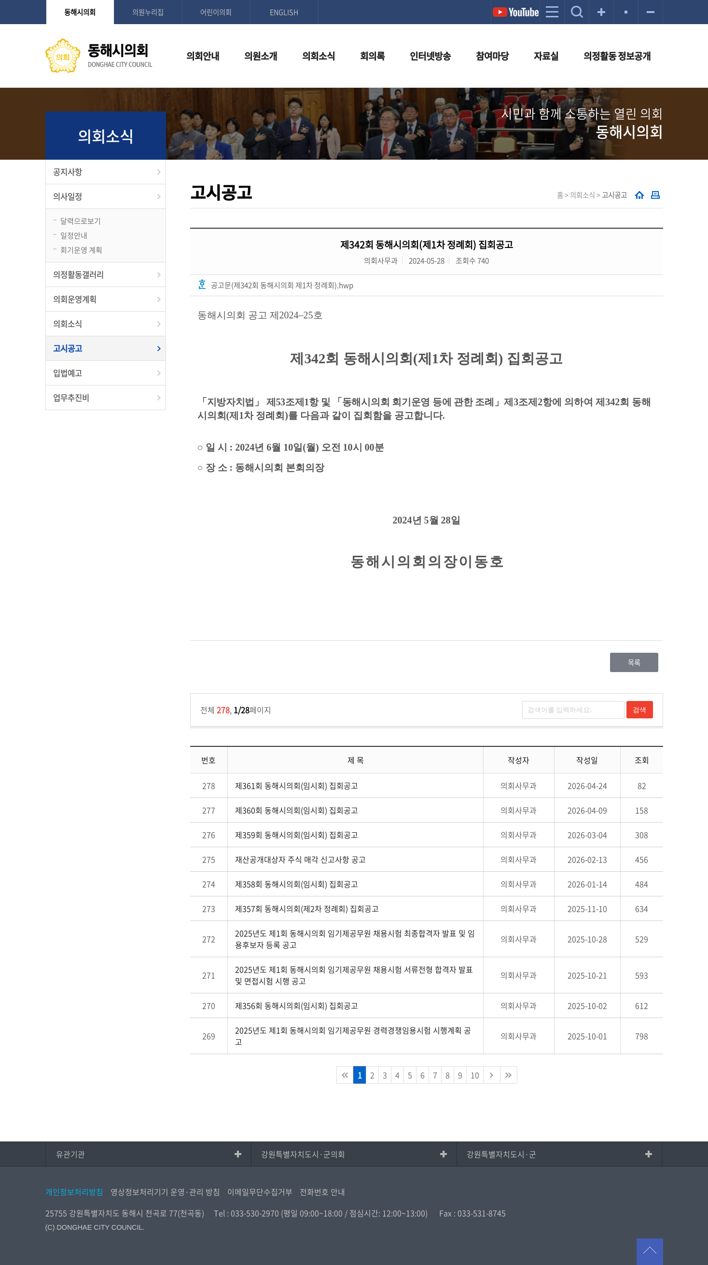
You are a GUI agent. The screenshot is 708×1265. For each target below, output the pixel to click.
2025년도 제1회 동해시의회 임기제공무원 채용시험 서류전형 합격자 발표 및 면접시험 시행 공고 (354, 975)
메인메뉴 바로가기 (354, 0)
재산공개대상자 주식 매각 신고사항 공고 (300, 859)
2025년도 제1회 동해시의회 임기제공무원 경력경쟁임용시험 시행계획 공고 (353, 1035)
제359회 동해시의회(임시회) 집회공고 (296, 834)
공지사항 (67, 172)
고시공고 (67, 348)
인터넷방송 (430, 56)
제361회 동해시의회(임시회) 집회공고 (296, 785)
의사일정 (67, 196)
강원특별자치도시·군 (501, 1154)
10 (475, 1075)
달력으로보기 (80, 220)
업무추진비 (71, 397)
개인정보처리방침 (74, 1191)
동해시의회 (80, 12)
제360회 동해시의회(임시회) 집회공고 (296, 810)
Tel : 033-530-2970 (246, 1213)
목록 (634, 662)
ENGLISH (284, 12)
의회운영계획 (75, 299)
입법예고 (67, 373)
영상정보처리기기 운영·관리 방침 (165, 1191)
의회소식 (318, 56)
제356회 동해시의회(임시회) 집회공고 (296, 1005)
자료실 (546, 56)
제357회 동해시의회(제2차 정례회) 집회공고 (307, 908)
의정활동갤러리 (78, 274)
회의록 (372, 56)
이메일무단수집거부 (259, 1191)
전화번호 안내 (322, 1191)
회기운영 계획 (81, 249)
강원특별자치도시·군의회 (303, 1154)
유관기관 (70, 1154)
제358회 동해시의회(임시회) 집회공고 (296, 884)
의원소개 (260, 56)
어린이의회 (216, 12)
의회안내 (202, 56)
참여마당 (492, 56)
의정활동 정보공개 (617, 56)
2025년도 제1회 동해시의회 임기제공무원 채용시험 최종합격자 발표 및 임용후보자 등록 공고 (355, 938)
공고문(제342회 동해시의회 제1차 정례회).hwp (282, 284)
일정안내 (73, 235)
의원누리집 (148, 12)
